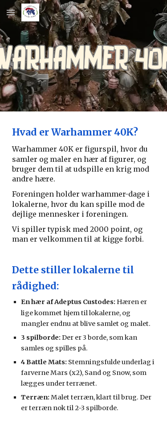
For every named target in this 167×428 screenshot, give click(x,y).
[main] (83, 269)
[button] (10, 12)
